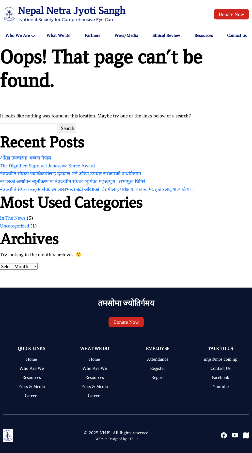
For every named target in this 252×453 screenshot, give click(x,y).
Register (157, 368)
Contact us (237, 35)
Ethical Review (166, 35)
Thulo (134, 439)
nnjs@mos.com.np (220, 359)
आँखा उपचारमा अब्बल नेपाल (25, 158)
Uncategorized (14, 225)
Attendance (157, 359)
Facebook (220, 377)
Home (31, 359)
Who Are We (31, 368)
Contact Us (221, 368)
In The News (13, 218)
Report (157, 377)
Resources (203, 35)
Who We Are (17, 35)
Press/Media (126, 35)
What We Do (58, 35)
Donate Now (231, 14)
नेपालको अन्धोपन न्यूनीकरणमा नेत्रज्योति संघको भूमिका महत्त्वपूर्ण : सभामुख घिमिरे (72, 181)
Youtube (221, 386)
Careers (31, 395)
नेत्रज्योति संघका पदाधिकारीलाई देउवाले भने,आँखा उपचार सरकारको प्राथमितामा (70, 173)
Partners (92, 35)
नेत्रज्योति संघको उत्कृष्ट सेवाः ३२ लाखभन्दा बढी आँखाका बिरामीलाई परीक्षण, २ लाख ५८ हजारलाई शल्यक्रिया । (97, 189)
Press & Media (31, 386)
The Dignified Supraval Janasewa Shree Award (47, 165)
